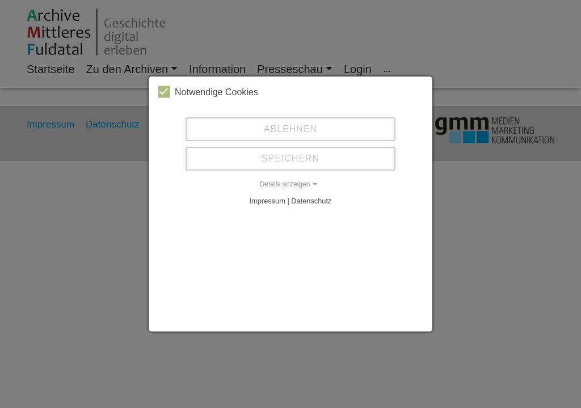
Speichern (290, 158)
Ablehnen (290, 129)
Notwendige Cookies (208, 92)
